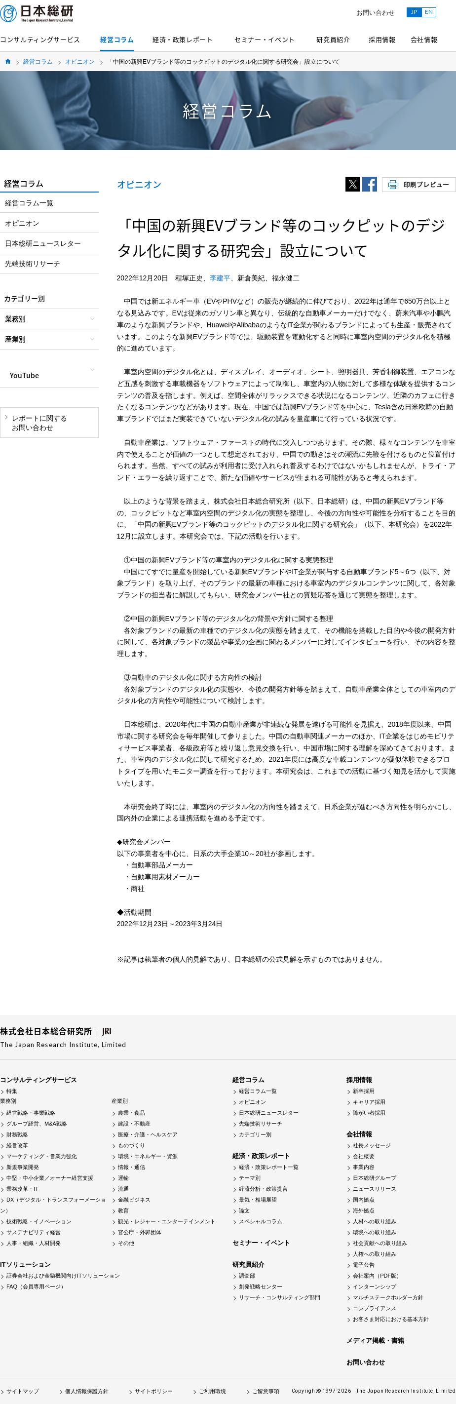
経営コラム (117, 39)
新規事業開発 (22, 1167)
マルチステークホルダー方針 (388, 1297)
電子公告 (364, 1265)
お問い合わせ (375, 12)
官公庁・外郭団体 (139, 1232)
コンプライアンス (374, 1308)
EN (429, 11)
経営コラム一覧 (29, 203)
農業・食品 (131, 1113)
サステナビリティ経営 (33, 1232)
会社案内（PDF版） (377, 1276)
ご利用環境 (212, 1391)
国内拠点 (364, 1200)
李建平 (220, 278)
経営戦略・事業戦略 (30, 1113)
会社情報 (424, 39)
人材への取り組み (374, 1221)
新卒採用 (364, 1091)
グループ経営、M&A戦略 (36, 1124)
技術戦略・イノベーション (39, 1221)
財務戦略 (17, 1134)
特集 (11, 1091)
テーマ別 (250, 1178)
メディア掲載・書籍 (375, 1340)
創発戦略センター (260, 1286)
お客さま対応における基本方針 (391, 1319)
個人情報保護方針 (87, 1391)
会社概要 (364, 1156)
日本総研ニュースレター (43, 243)
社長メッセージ (372, 1145)
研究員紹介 (333, 39)
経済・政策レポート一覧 (269, 1167)
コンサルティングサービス (40, 39)
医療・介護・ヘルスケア (148, 1134)
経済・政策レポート (182, 39)
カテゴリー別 (255, 1134)
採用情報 (382, 39)
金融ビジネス (134, 1200)
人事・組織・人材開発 (33, 1243)
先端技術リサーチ (32, 264)
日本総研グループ (374, 1178)
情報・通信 (131, 1167)
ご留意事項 (265, 1391)
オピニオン (80, 61)
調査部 (247, 1276)
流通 (123, 1189)
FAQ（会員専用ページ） (36, 1286)
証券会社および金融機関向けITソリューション (63, 1276)
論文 (244, 1210)
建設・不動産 (134, 1124)
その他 (126, 1243)
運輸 (123, 1178)
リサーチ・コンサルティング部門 (279, 1297)
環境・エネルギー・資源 (148, 1156)
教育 (123, 1210)
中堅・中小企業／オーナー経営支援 (49, 1178)
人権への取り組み (374, 1254)
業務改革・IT (22, 1189)
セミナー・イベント (264, 39)
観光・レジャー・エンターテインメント (167, 1221)
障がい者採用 (369, 1113)
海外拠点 (364, 1210)
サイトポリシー (154, 1391)
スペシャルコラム (260, 1221)
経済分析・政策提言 (263, 1189)
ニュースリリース (374, 1189)
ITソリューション (25, 1264)
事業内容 (364, 1167)
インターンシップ (374, 1286)
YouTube (24, 375)
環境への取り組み (374, 1232)
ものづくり (131, 1145)
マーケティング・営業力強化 (41, 1156)
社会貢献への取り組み (380, 1243)
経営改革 (17, 1145)
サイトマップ (22, 1391)
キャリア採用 (369, 1102)
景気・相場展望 (258, 1200)
